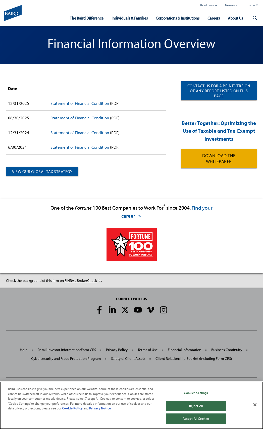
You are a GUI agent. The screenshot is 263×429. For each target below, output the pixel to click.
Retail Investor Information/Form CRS (67, 349)
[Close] (254, 404)
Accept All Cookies (196, 418)
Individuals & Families (130, 18)
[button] (255, 18)
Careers (213, 18)
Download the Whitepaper (219, 158)
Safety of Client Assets (128, 358)
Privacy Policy (117, 349)
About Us (235, 18)
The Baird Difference (86, 18)
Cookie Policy (72, 408)
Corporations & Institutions (177, 18)
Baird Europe (208, 5)
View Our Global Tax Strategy (42, 171)
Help (24, 349)
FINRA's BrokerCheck (83, 280)
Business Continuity (226, 349)
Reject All (196, 406)
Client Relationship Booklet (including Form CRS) (193, 358)
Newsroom (232, 5)
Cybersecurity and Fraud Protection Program (66, 358)
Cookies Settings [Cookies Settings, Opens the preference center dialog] (196, 393)
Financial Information (184, 349)
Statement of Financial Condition (79, 103)
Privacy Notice (100, 408)
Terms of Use (148, 349)
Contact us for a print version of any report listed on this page (218, 90)
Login (252, 5)
